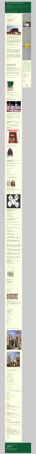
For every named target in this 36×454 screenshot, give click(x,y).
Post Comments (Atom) (10, 441)
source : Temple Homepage (8, 211)
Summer (24, 70)
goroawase (29, 64)
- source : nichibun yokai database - (9, 266)
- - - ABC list (24, 62)
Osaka (30, 68)
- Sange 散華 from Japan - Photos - (9, 277)
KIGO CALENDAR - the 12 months (27, 34)
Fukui (23, 64)
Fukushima (26, 64)
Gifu (27, 64)
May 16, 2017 (7, 411)
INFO (23, 65)
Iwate (26, 65)
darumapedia (25, 58)
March (27, 66)
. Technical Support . (24, 80)
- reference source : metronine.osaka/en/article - (10, 263)
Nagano (26, 67)
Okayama (26, 68)
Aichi (26, 62)
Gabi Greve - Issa (8, 393)
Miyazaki (25, 67)
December (25, 63)
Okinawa (28, 68)
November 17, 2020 (8, 426)
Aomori (28, 62)
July (28, 65)
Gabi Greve (7, 412)
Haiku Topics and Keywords (9, 446)
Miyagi (23, 67)
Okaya (24, 68)
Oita (23, 68)
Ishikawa (25, 65)
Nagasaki (28, 67)
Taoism (25, 70)
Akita (27, 62)
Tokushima (28, 70)
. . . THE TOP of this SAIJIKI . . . (10, 445)
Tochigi (26, 70)
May (29, 66)
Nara (30, 67)
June (30, 65)
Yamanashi (24, 72)
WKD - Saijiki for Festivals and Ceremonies (15, 2)
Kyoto (25, 66)
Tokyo (30, 70)
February (28, 63)
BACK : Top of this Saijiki (9, 385)
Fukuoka (24, 64)
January (27, 65)
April (30, 62)
